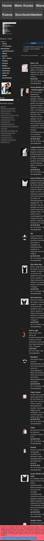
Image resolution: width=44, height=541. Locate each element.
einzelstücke (7, 75)
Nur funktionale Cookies (9, 538)
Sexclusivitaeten (28, 15)
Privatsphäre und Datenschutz (8, 131)
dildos (4, 50)
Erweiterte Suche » (7, 100)
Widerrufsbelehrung (9, 123)
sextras (5, 60)
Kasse (7, 15)
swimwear (6, 67)
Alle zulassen (23, 538)
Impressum (5, 139)
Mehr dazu (32, 538)
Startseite (3, 35)
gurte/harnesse (8, 48)
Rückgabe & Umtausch (6, 111)
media (4, 72)
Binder (10, 35)
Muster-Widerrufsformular (9, 127)
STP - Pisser (7, 55)
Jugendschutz (6, 134)
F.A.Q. (14, 108)
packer (4, 53)
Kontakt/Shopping (8, 105)
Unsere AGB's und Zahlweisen (8, 118)
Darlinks (12, 137)
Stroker (5, 57)
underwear (6, 65)
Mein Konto (23, 6)
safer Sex (5, 70)
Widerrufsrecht (7, 121)
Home (7, 6)
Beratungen (6, 108)
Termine (4, 137)
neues (4, 40)
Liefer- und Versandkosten (10, 113)
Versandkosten (35, 80)
